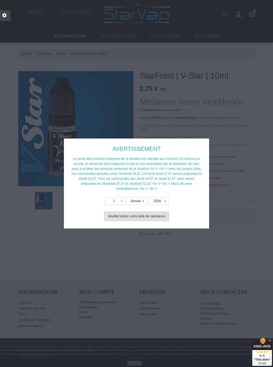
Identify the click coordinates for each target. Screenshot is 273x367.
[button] (115, 201)
